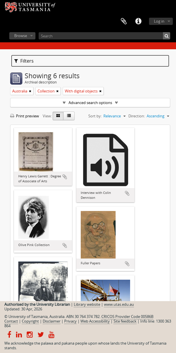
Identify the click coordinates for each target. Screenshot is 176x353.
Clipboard (123, 21)
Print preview (24, 116)
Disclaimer (51, 321)
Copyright (30, 321)
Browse (20, 35)
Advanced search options (90, 102)
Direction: (136, 116)
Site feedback (125, 321)
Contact (11, 321)
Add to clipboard (65, 177)
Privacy (70, 321)
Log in (159, 21)
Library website (87, 304)
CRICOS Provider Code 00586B (127, 316)
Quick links (138, 21)
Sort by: (95, 116)
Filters (24, 61)
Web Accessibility (95, 321)
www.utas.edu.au (119, 304)
